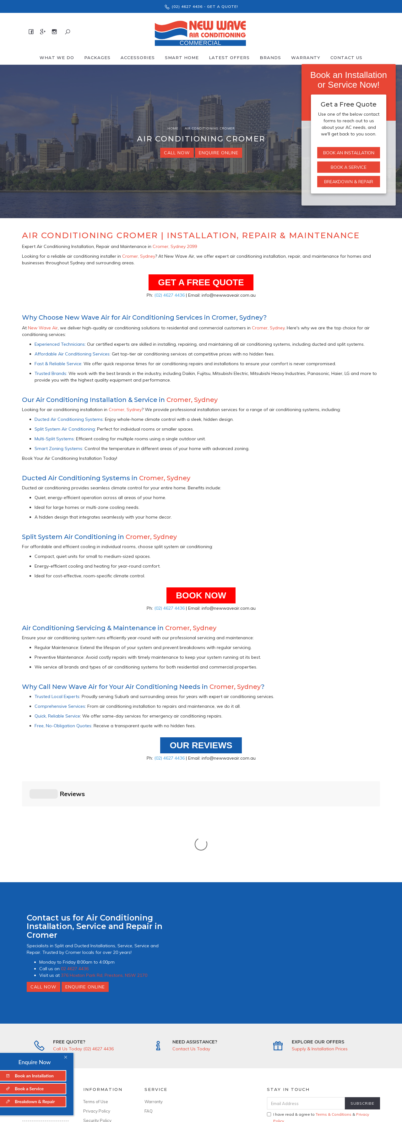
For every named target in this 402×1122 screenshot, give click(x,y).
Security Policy (97, 1016)
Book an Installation (348, 153)
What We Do (57, 57)
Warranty (305, 57)
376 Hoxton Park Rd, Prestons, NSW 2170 (104, 871)
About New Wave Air (42, 997)
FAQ (148, 1006)
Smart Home (182, 57)
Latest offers (229, 57)
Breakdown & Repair (348, 181)
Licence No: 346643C (103, 1050)
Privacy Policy (96, 1006)
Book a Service (349, 167)
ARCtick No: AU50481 (104, 1040)
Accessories (138, 57)
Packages (97, 57)
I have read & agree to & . (318, 1013)
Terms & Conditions (333, 1010)
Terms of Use (95, 997)
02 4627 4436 (75, 864)
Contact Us (346, 57)
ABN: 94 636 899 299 (103, 1059)
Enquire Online (218, 153)
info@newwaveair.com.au (45, 1046)
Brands (270, 57)
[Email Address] (306, 999)
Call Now (177, 153)
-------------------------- (45, 1019)
